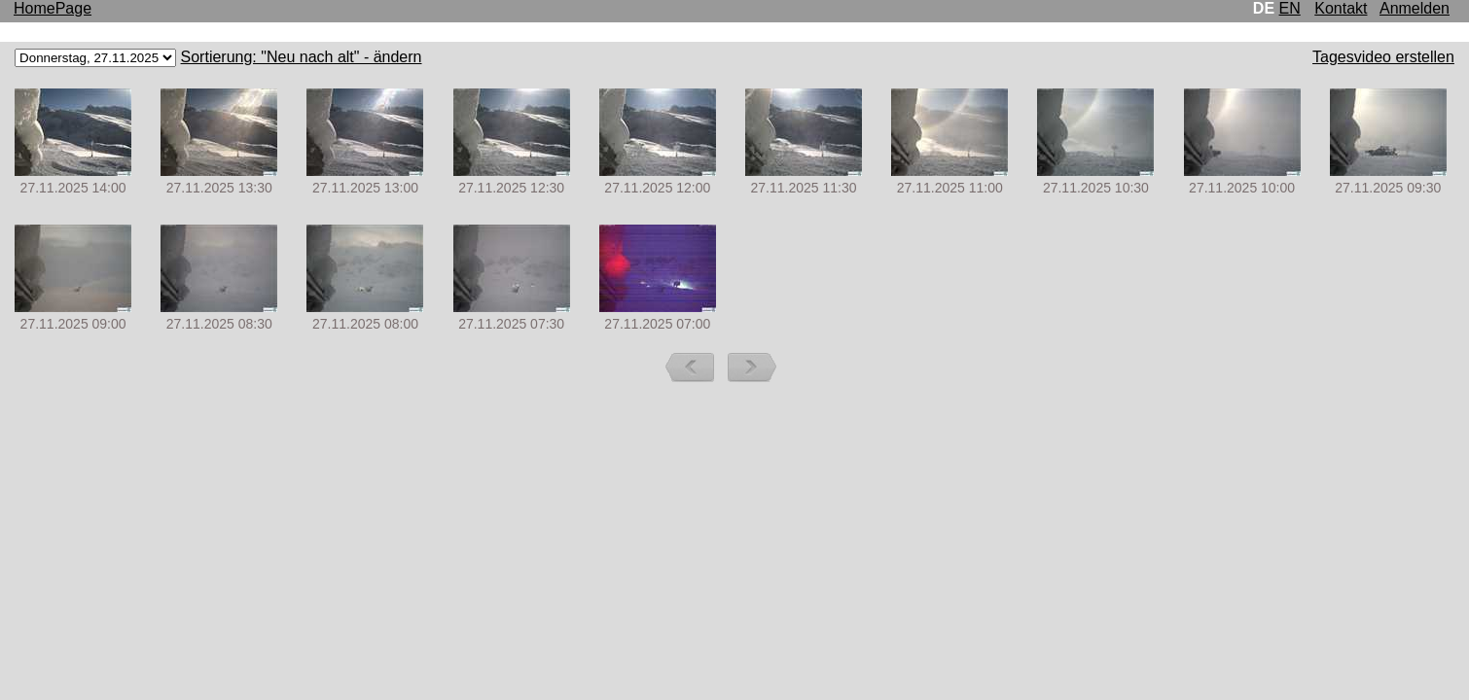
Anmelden (1414, 8)
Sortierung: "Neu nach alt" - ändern (301, 57)
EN (1290, 8)
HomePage (52, 8)
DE (1263, 8)
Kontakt (1340, 8)
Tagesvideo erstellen (1383, 57)
